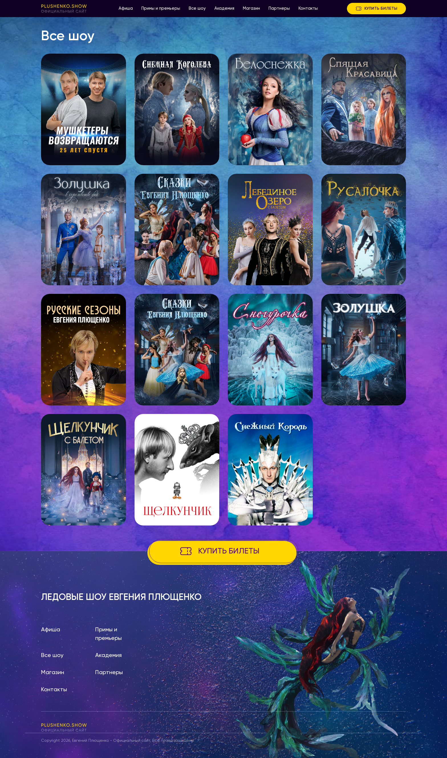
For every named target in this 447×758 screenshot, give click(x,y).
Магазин (251, 8)
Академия (224, 8)
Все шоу (197, 8)
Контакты (308, 8)
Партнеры (279, 8)
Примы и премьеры (160, 8)
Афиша (126, 8)
